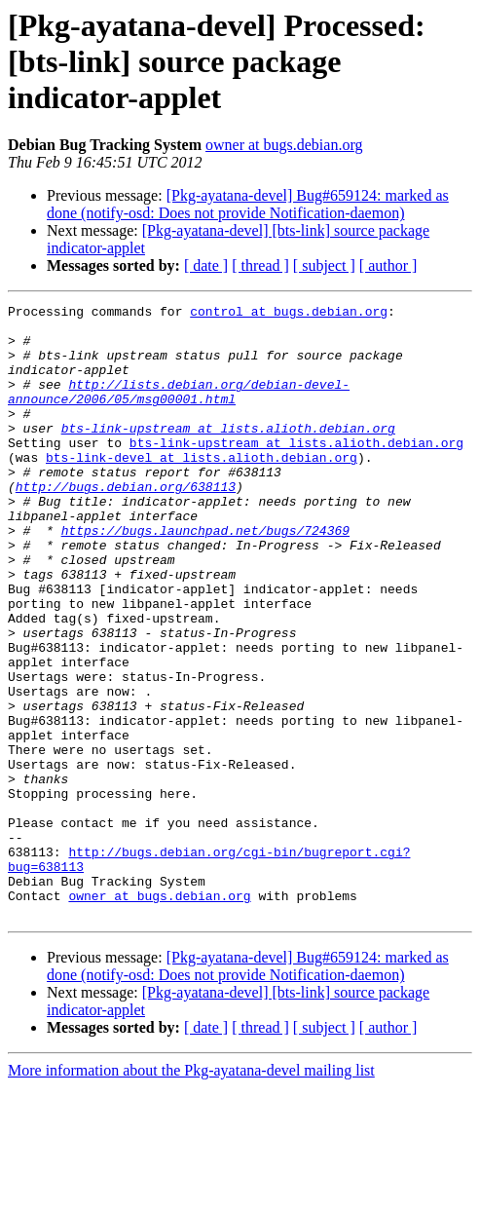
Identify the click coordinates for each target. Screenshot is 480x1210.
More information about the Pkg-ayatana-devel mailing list (191, 1193)
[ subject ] (324, 265)
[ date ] (206, 265)
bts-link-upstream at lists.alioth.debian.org (228, 454)
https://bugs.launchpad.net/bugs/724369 (205, 577)
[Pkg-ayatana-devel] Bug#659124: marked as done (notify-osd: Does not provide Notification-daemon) (248, 204)
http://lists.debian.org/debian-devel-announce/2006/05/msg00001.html (179, 410)
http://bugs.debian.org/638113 (126, 524)
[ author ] (388, 265)
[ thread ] (260, 265)
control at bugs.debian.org (289, 313)
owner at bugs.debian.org (283, 144)
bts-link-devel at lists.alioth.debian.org (201, 489)
